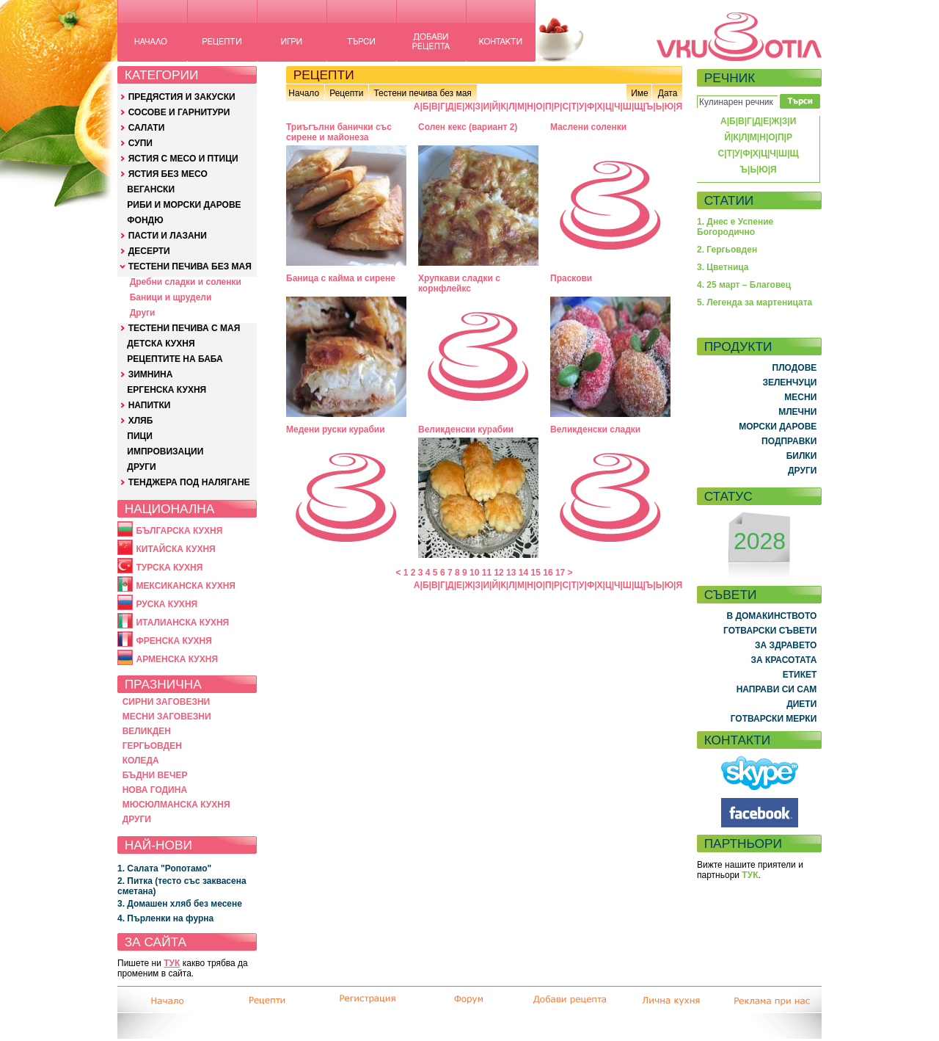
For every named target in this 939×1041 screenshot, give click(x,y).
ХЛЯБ (140, 421)
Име (639, 93)
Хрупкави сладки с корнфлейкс (459, 283)
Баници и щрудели (171, 297)
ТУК (172, 963)
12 (498, 572)
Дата (668, 93)
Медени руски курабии (335, 429)
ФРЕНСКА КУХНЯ (173, 641)
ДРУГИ (141, 467)
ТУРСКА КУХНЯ (169, 567)
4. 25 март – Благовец (744, 285)
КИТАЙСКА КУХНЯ (175, 549)
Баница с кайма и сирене (340, 278)
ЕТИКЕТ (800, 675)
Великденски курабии (466, 429)
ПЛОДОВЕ (794, 368)
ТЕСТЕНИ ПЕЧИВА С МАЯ (184, 328)
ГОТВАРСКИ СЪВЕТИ (769, 630)
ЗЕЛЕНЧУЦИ (789, 382)
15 (536, 572)
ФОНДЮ (145, 220)
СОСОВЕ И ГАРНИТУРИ (179, 112)
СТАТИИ (729, 200)
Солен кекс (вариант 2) (467, 127)
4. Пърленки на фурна (165, 918)
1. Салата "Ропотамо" (164, 868)
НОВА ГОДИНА (155, 790)
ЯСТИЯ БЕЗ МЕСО (168, 174)
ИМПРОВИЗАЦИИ (165, 451)
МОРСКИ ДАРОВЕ (777, 426)
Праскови (571, 278)
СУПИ (140, 143)
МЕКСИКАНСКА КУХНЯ (185, 586)
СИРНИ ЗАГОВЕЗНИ (167, 702)
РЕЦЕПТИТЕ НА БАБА (174, 359)
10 (474, 572)
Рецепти (346, 93)
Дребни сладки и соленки (185, 282)
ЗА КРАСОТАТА (784, 660)
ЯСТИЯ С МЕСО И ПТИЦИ (183, 158)
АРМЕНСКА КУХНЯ (177, 659)
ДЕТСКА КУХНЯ (160, 343)
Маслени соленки (588, 127)
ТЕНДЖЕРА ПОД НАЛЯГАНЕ (189, 482)
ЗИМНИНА (150, 374)
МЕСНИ (800, 397)
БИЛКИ (801, 456)
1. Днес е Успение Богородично (735, 227)
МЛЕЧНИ (797, 412)
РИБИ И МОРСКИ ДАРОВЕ (184, 205)
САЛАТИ (146, 128)
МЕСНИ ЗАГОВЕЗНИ (167, 716)
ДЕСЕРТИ (149, 251)
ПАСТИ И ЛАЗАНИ (167, 236)
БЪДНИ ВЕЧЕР (155, 775)
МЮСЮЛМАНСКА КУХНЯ (176, 804)
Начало (303, 93)
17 (560, 572)
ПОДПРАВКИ (788, 441)
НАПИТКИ (149, 405)
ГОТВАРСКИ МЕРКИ (774, 719)
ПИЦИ (140, 436)
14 (523, 572)
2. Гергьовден (727, 249)
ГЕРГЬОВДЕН (152, 746)
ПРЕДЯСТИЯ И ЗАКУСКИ (181, 97)
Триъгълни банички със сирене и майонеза (339, 132)
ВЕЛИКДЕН (147, 731)
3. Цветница (723, 267)
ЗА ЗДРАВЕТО (785, 645)
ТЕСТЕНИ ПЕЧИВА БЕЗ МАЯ (190, 266)
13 (511, 572)
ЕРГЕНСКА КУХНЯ (166, 390)
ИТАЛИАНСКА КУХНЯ (182, 622)
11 (487, 572)
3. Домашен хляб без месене (179, 904)
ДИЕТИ (801, 704)
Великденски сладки (595, 429)
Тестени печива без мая (422, 93)
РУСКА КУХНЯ (166, 604)
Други (143, 313)
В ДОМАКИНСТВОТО (771, 616)
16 (547, 572)
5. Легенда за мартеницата (754, 302)
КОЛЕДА (141, 760)
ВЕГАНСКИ (151, 189)
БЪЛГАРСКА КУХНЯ (179, 531)
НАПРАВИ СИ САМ (777, 689)
